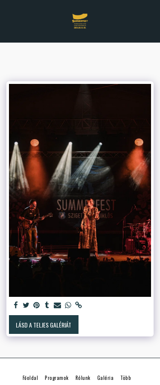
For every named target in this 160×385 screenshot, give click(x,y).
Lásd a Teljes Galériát (43, 324)
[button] (9, 20)
